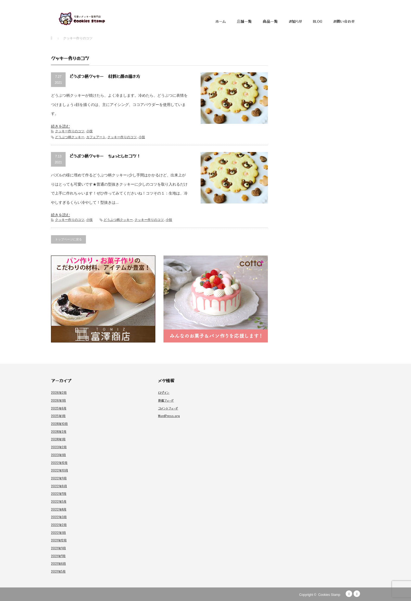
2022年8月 (59, 486)
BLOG (317, 21)
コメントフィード (168, 408)
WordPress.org (169, 415)
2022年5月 (58, 501)
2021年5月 (58, 571)
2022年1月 (58, 532)
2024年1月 (58, 439)
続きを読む (60, 126)
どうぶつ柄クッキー (69, 137)
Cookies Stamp (329, 595)
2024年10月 (59, 423)
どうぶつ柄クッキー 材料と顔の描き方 (105, 76)
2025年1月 (58, 415)
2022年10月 (59, 470)
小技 (89, 131)
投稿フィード (166, 400)
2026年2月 (59, 392)
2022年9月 (59, 478)
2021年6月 (58, 563)
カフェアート (96, 137)
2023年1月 (58, 455)
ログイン (163, 392)
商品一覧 (270, 21)
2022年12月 (59, 462)
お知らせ (295, 21)
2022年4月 (58, 509)
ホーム (220, 21)
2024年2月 (58, 431)
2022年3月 (59, 517)
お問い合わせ (344, 21)
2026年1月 (58, 400)
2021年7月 (58, 556)
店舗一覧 (244, 21)
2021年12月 (59, 540)
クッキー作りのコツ (69, 131)
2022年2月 (59, 524)
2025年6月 (58, 408)
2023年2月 (59, 447)
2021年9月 (58, 548)
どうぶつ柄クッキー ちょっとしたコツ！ (105, 156)
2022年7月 (58, 493)
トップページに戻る (68, 239)
